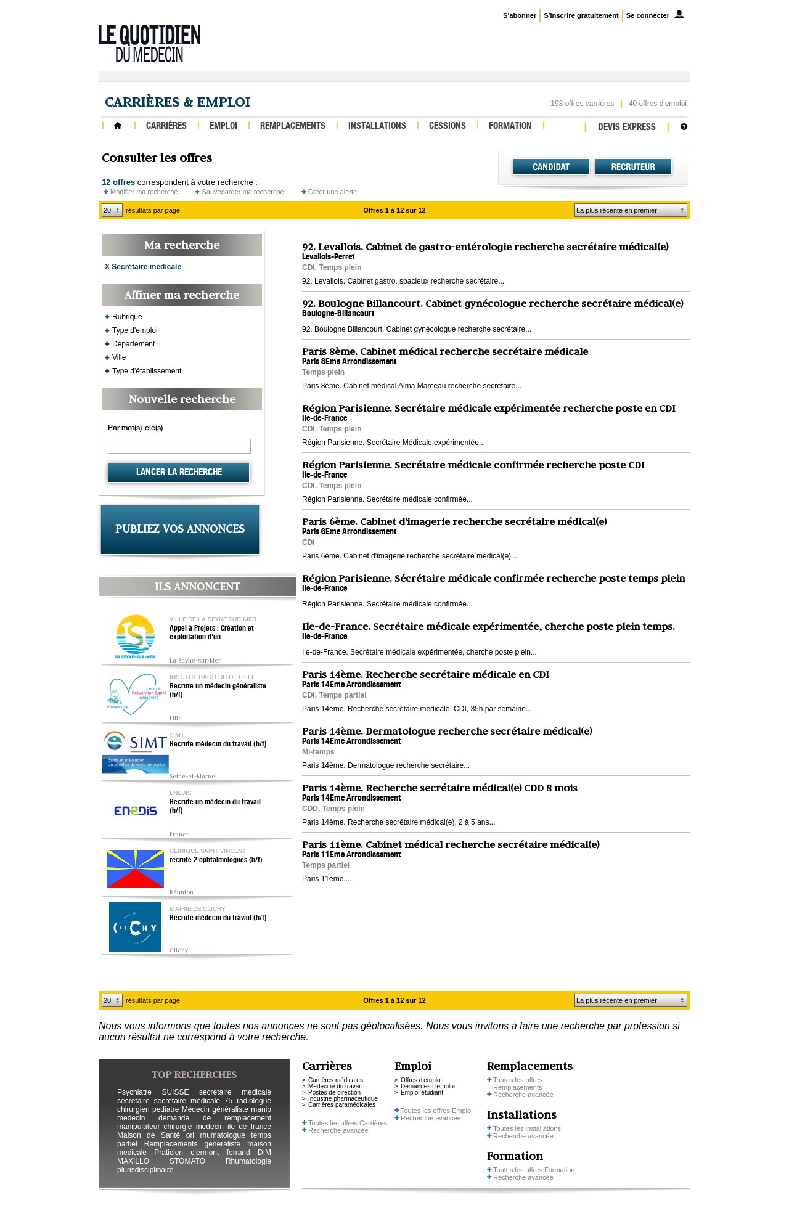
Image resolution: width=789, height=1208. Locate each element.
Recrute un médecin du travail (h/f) (215, 807)
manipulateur (138, 1126)
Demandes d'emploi (428, 1086)
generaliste (223, 1144)
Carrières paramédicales (341, 1104)
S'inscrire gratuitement (581, 15)
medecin (131, 1118)
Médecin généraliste (215, 1109)
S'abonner (519, 15)
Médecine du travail (335, 1086)
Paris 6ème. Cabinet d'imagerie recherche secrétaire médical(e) (454, 521)
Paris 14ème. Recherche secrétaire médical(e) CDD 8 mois (440, 788)
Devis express (627, 128)
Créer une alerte (333, 191)
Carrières (166, 126)
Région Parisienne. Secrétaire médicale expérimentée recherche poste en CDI (489, 408)
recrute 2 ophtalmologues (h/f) (216, 860)
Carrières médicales (335, 1080)
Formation (510, 126)
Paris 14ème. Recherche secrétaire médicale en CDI (425, 674)
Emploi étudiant (422, 1092)
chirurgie (177, 1126)
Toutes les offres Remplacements (517, 1083)
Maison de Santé (148, 1135)
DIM (264, 1152)
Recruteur (633, 167)
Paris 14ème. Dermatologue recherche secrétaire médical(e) (447, 731)
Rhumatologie (248, 1161)
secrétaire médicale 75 (192, 1100)
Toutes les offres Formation (533, 1169)
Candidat (551, 167)
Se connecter (647, 15)
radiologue (254, 1100)
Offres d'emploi (421, 1080)
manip (261, 1109)
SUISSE (175, 1092)
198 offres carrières (582, 103)
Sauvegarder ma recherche (243, 191)
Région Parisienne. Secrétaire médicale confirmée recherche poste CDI (473, 465)
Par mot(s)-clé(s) (135, 428)
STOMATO (187, 1161)
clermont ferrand (220, 1152)
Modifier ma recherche (144, 191)
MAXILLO (133, 1161)
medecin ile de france (233, 1126)
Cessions (447, 126)
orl (190, 1135)
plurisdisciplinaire (145, 1169)
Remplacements (292, 126)
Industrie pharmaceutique (343, 1098)
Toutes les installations (527, 1128)
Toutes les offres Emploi (437, 1110)
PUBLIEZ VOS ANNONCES (180, 528)
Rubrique (127, 316)
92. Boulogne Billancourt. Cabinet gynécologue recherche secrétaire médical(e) (492, 303)
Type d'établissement (146, 371)
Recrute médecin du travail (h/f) (218, 744)
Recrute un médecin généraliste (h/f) (218, 691)
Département (133, 344)
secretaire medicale (235, 1092)
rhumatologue (222, 1135)
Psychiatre (134, 1092)
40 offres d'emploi (658, 103)
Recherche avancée (338, 1130)
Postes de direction (334, 1092)
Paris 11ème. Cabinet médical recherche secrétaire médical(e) (450, 844)
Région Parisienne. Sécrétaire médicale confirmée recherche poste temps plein (493, 578)
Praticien (168, 1152)
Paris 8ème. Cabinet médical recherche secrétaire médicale (445, 351)
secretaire (133, 1100)
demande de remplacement (214, 1118)
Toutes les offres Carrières (347, 1123)
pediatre (165, 1109)
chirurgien (133, 1109)
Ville (119, 357)
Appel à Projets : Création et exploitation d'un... (212, 633)
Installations (377, 126)
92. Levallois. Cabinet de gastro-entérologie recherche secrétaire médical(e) (485, 246)
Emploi (223, 126)
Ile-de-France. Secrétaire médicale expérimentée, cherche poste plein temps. (488, 626)
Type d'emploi (135, 330)
